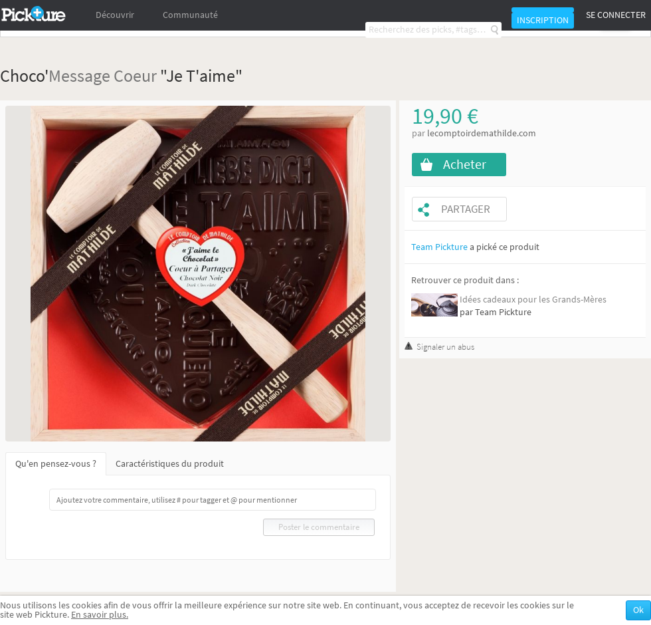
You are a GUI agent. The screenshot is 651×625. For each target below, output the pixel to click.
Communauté (190, 15)
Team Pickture (439, 247)
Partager (465, 209)
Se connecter (616, 15)
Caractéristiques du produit (170, 463)
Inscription (543, 20)
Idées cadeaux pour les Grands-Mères (533, 299)
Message (79, 75)
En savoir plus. (99, 614)
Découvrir (115, 15)
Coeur (135, 75)
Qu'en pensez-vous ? (55, 463)
